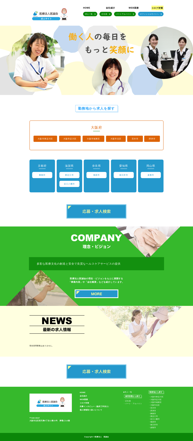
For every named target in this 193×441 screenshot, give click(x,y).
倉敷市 (151, 175)
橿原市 (96, 175)
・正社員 (127, 401)
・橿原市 (152, 422)
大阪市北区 (115, 139)
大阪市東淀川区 (45, 139)
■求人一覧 (127, 392)
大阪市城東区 (93, 139)
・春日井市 (153, 425)
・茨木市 (152, 408)
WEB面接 (134, 8)
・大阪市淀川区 (155, 400)
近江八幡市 (69, 184)
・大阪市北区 (154, 405)
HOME (86, 8)
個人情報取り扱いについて (91, 410)
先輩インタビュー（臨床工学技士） (95, 406)
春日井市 (123, 175)
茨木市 (135, 139)
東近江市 (69, 175)
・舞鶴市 (152, 414)
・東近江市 (153, 416)
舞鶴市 (42, 175)
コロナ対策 (157, 8)
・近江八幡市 (154, 419)
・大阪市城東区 (155, 402)
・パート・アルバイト (132, 404)
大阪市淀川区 (69, 139)
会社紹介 (110, 8)
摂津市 (152, 139)
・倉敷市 (152, 427)
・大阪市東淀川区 (156, 397)
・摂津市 (152, 411)
